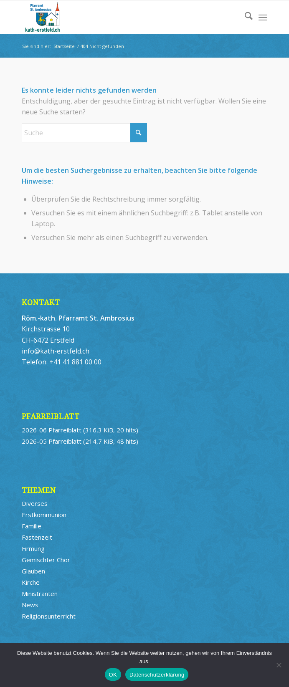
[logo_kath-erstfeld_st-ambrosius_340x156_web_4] (120, 17)
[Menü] (263, 17)
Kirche (31, 582)
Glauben (33, 571)
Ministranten (40, 593)
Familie (31, 526)
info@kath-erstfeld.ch (55, 351)
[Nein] (278, 665)
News (30, 605)
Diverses (35, 503)
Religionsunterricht (49, 616)
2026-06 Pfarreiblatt (51, 430)
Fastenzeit (37, 537)
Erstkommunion (44, 514)
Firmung (33, 548)
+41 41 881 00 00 (75, 361)
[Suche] (244, 17)
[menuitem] (244, 17)
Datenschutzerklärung (156, 675)
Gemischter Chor (46, 560)
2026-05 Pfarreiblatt (51, 441)
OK (113, 675)
